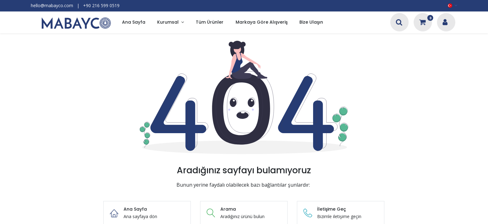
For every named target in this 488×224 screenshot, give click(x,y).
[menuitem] (133, 23)
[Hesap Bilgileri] (445, 23)
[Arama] (399, 23)
